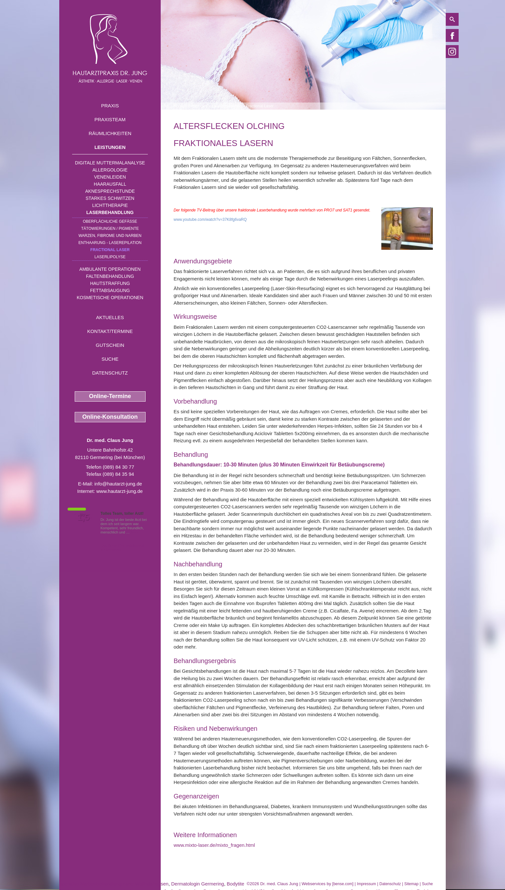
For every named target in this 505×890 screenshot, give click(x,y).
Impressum (366, 884)
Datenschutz (110, 373)
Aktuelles (110, 317)
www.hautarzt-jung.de (119, 491)
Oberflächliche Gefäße (110, 221)
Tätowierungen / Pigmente (110, 228)
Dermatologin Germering (197, 883)
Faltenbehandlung (110, 276)
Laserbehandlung (110, 212)
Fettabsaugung (110, 290)
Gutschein (110, 345)
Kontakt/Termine (110, 331)
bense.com (342, 884)
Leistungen (110, 147)
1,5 (83, 517)
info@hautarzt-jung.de (118, 483)
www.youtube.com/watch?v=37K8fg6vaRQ (210, 219)
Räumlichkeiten (110, 133)
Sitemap (411, 884)
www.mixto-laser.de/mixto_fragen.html (214, 845)
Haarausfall (110, 184)
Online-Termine (110, 396)
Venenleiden (110, 177)
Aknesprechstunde (110, 191)
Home (179, 106)
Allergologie (110, 169)
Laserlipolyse (110, 257)
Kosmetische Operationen (110, 297)
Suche (110, 359)
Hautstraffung (110, 283)
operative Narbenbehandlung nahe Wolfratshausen (113, 883)
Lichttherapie (110, 205)
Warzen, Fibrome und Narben (110, 235)
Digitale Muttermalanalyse (110, 162)
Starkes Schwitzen (110, 198)
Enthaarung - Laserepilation (110, 242)
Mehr (135, 532)
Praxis (110, 105)
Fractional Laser (110, 250)
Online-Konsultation (110, 417)
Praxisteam (110, 119)
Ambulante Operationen (109, 269)
